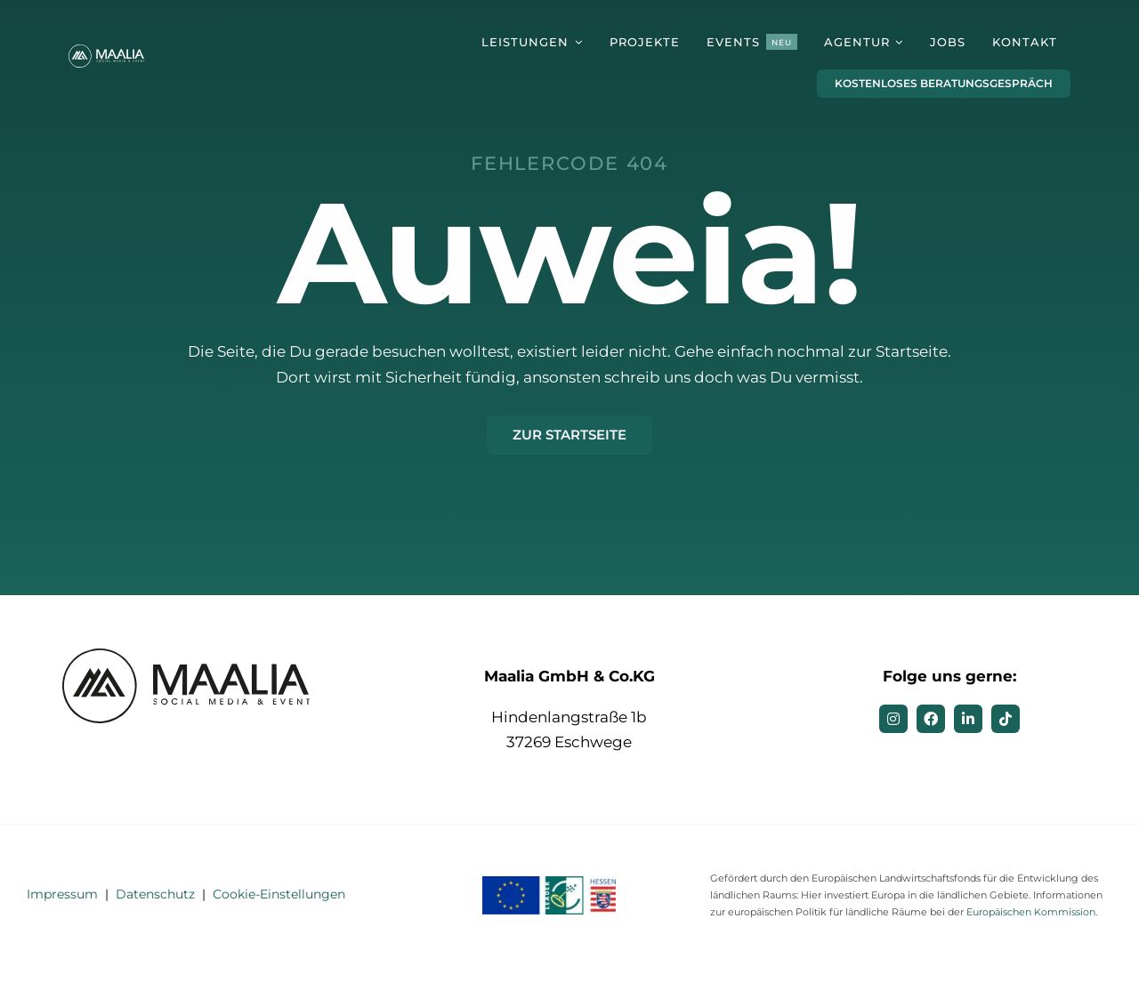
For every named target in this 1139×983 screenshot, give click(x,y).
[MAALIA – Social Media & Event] (108, 51)
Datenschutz (155, 894)
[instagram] (893, 719)
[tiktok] (1005, 719)
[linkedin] (968, 719)
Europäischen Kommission (1030, 912)
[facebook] (931, 719)
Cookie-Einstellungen (279, 894)
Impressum (62, 894)
